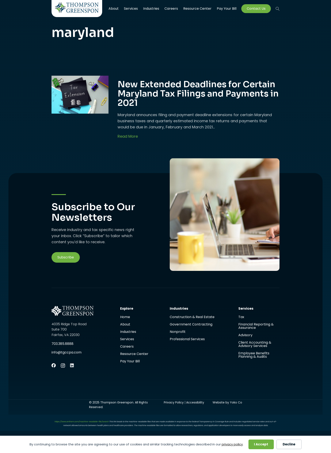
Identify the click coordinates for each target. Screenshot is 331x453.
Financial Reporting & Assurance (256, 326)
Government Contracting (191, 325)
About (114, 8)
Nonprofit (178, 332)
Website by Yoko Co (227, 402)
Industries (151, 8)
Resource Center (197, 8)
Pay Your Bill (226, 8)
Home (125, 317)
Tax (241, 317)
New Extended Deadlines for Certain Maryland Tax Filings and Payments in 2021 (198, 93)
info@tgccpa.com (66, 352)
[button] (66, 257)
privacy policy (232, 444)
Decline (289, 444)
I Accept (261, 444)
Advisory (245, 335)
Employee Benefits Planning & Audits (253, 355)
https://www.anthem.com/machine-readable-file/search (81, 421)
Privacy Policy (174, 402)
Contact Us (256, 8)
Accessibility (195, 402)
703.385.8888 (62, 343)
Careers (171, 8)
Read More (128, 136)
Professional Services (187, 339)
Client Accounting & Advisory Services (254, 344)
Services (131, 8)
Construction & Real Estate (192, 317)
